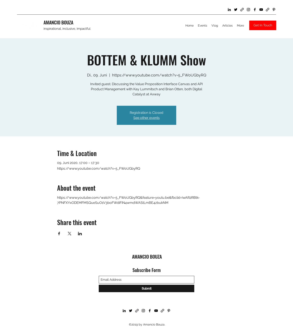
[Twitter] (236, 9)
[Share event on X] (70, 233)
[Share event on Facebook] (59, 233)
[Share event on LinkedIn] (80, 233)
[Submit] (146, 288)
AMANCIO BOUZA (58, 22)
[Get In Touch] (262, 25)
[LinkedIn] (229, 9)
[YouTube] (261, 9)
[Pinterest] (274, 9)
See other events (146, 118)
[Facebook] (255, 9)
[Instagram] (248, 9)
